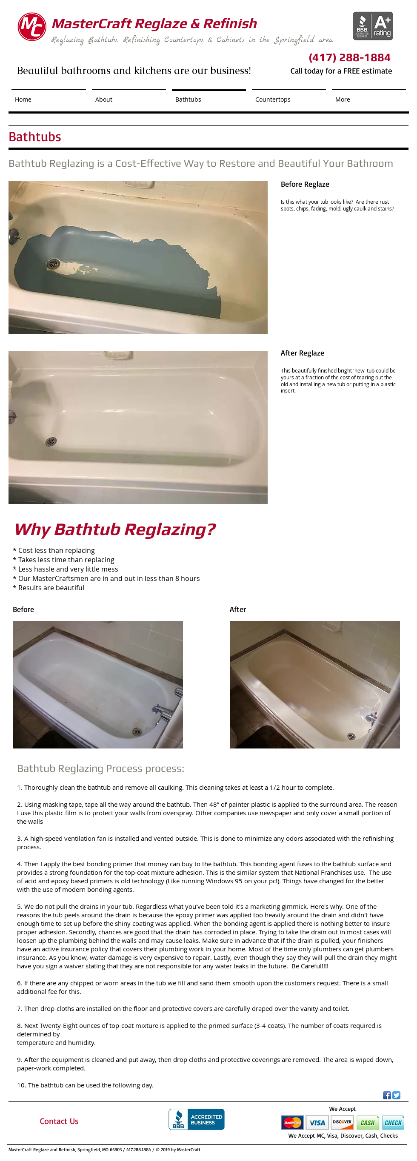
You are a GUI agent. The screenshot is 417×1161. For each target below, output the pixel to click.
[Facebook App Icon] (387, 1095)
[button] (138, 257)
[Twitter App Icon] (396, 1095)
